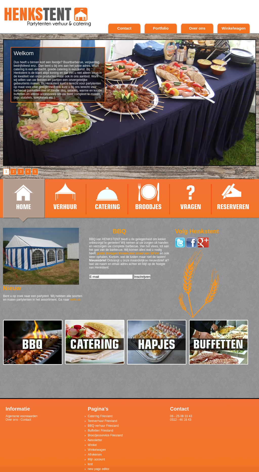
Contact (124, 28)
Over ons (197, 28)
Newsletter (95, 440)
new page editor (98, 469)
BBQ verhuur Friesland (103, 426)
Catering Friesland (100, 416)
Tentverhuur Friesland (102, 421)
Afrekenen (95, 454)
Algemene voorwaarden (22, 416)
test (90, 464)
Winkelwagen (234, 28)
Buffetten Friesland (100, 430)
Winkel (92, 445)
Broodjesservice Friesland (105, 435)
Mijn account (96, 459)
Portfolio (161, 28)
